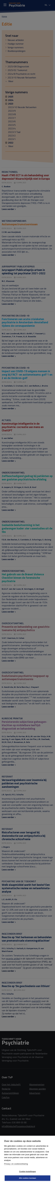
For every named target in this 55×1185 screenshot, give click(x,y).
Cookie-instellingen (27, 1172)
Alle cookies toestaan (27, 1178)
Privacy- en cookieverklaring (16, 1164)
